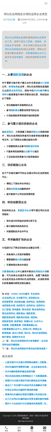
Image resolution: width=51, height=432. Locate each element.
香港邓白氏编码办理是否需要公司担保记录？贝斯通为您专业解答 (27, 394)
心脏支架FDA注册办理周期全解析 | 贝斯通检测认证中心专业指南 (27, 362)
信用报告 (16, 49)
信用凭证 (30, 302)
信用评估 (30, 305)
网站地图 (25, 418)
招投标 (38, 41)
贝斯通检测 (15, 325)
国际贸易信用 (8, 317)
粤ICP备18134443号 (25, 421)
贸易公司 (27, 329)
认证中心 (38, 321)
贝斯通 (5, 325)
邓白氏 (8, 49)
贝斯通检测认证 (10, 271)
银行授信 (19, 259)
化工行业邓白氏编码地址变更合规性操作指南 (27, 399)
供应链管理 (7, 302)
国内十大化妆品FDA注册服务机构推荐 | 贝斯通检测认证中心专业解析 (27, 403)
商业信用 (26, 309)
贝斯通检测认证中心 (36, 53)
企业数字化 (29, 151)
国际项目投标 (32, 146)
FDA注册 (11, 19)
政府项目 (8, 132)
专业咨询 (35, 294)
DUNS (14, 294)
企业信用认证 (8, 298)
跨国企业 (35, 132)
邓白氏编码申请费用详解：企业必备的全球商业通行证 (27, 367)
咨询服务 (18, 57)
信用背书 (20, 305)
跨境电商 (13, 87)
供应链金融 (16, 189)
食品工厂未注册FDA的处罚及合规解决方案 (26, 385)
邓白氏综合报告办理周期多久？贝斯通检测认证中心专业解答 (27, 376)
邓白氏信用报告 (13, 37)
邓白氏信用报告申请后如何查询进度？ (29, 348)
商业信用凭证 (15, 90)
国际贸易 (18, 74)
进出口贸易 (26, 41)
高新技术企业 (24, 210)
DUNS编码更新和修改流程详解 (20, 371)
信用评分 (40, 305)
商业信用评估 (8, 313)
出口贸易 (44, 83)
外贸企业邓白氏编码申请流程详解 (21, 390)
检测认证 (28, 321)
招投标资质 (7, 321)
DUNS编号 (39, 90)
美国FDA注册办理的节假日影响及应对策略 (26, 380)
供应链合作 (33, 298)
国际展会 (15, 110)
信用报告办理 (40, 271)
